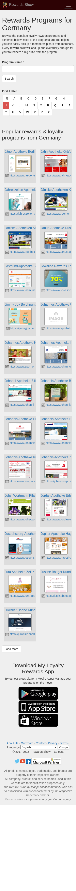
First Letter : (10, 91)
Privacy (52, 743)
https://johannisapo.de (57, 481)
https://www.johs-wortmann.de (26, 519)
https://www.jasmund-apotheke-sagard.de (33, 290)
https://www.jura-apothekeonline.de (29, 595)
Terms (63, 743)
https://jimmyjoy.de (20, 328)
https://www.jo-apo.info (21, 481)
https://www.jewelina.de (58, 290)
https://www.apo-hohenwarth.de (27, 366)
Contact (41, 743)
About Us (12, 743)
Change (63, 747)
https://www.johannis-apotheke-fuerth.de (32, 442)
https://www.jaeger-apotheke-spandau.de (33, 175)
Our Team (27, 743)
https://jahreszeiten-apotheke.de (27, 213)
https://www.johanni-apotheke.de (27, 404)
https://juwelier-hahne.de (22, 634)
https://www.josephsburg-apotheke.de (31, 557)
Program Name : (13, 62)
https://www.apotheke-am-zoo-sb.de (30, 251)
